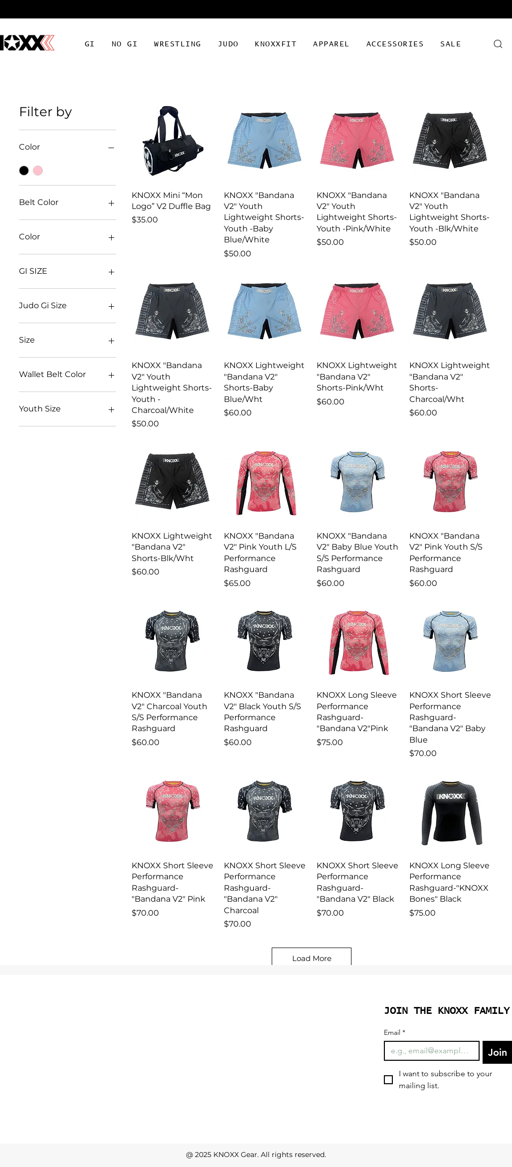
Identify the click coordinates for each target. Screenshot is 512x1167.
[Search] (498, 43)
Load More (312, 958)
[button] (90, 44)
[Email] (429, 1051)
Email (394, 1032)
